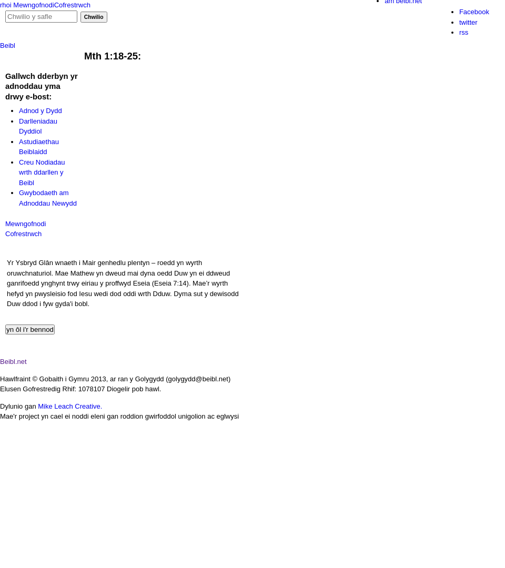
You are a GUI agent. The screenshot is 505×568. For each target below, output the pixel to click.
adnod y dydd (203, 47)
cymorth (266, 47)
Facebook (474, 12)
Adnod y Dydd (40, 111)
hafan (26, 47)
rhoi (6, 5)
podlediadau (83, 47)
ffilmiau (142, 47)
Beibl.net (13, 362)
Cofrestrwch (72, 5)
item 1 (278, 543)
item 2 (346, 543)
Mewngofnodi (33, 5)
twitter (468, 22)
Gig (44, 23)
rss (463, 32)
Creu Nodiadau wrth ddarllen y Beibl (42, 172)
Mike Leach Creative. (70, 406)
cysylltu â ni (325, 47)
